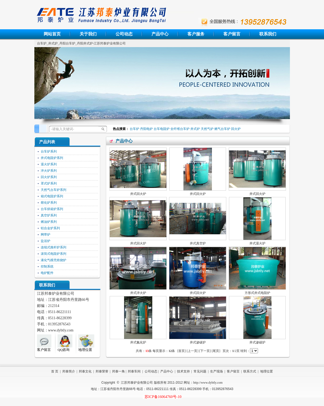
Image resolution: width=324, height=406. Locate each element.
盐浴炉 (45, 241)
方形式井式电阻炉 (257, 293)
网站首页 (52, 34)
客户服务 (195, 34)
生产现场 (216, 371)
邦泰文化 (85, 371)
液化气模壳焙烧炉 (53, 260)
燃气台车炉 (222, 129)
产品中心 (160, 34)
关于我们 (88, 34)
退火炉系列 (49, 164)
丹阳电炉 (146, 129)
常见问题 (200, 371)
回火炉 (236, 129)
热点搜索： (120, 129)
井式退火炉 (257, 243)
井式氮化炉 (138, 342)
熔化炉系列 (49, 202)
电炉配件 (47, 273)
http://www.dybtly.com (208, 382)
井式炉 (195, 129)
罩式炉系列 (49, 183)
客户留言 (231, 34)
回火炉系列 (49, 177)
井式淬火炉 (138, 293)
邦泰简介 (68, 371)
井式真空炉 (198, 243)
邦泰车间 (134, 371)
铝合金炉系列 (50, 228)
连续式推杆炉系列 (53, 247)
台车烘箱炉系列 (52, 209)
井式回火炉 (138, 194)
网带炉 (45, 234)
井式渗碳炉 (198, 342)
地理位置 (266, 371)
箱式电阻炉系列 (52, 196)
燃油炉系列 (49, 222)
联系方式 (249, 371)
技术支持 (183, 371)
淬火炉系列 (49, 171)
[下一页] (205, 351)
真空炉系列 (49, 215)
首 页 (54, 371)
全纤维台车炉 (180, 129)
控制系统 (47, 266)
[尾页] (216, 351)
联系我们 (267, 34)
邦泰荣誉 (102, 371)
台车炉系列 (49, 151)
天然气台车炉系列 (53, 190)
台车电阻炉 (162, 129)
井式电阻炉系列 (52, 158)
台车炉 (134, 129)
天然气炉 (207, 129)
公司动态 (124, 34)
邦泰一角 (118, 371)
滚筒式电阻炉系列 (53, 254)
